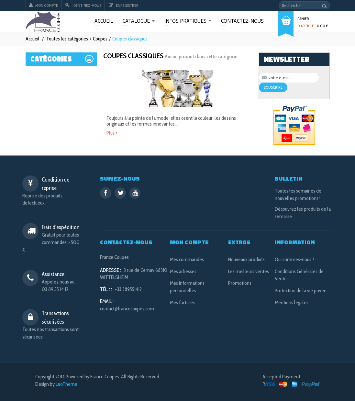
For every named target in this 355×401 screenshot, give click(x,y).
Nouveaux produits (246, 259)
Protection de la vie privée (301, 290)
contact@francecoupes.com (127, 309)
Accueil (32, 39)
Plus (110, 133)
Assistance (53, 274)
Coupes (100, 39)
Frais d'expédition (60, 227)
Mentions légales (291, 302)
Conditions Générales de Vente (299, 275)
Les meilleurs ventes (248, 271)
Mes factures (182, 302)
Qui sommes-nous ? (294, 259)
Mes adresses (183, 271)
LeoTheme (66, 384)
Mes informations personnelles (187, 287)
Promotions (239, 283)
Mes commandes (187, 259)
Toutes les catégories (67, 39)
